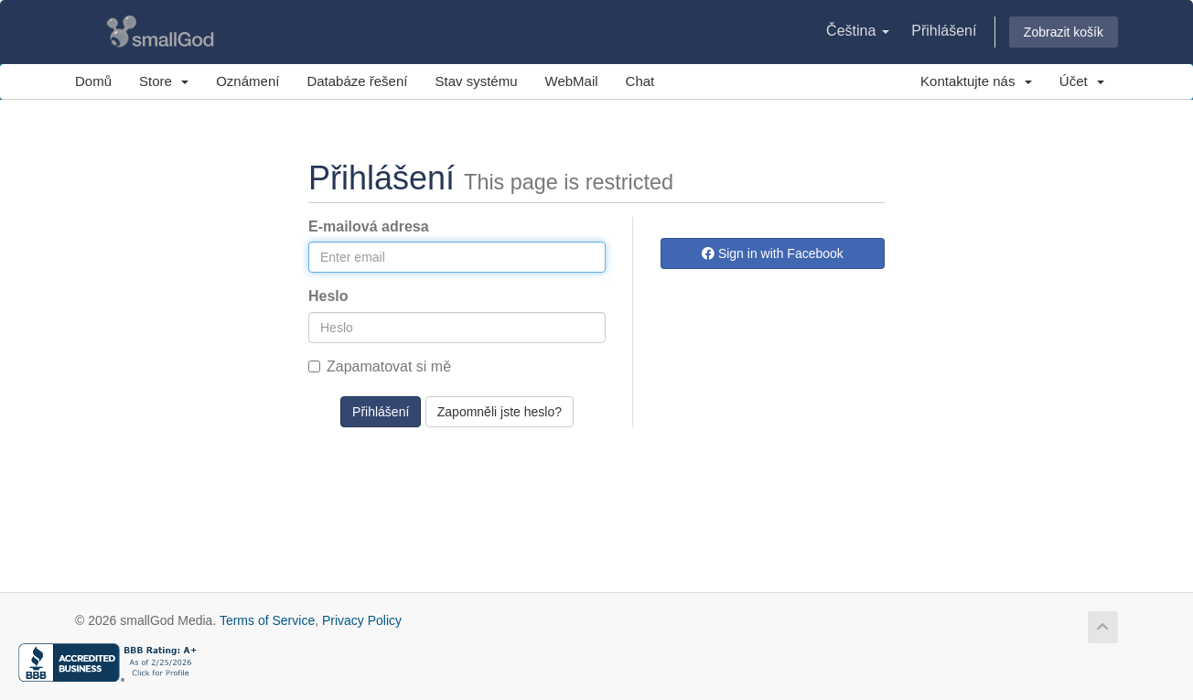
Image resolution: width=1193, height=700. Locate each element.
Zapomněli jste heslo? (499, 411)
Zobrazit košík (1063, 32)
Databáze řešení (356, 81)
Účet (1081, 81)
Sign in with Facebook (773, 253)
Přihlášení (943, 30)
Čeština (857, 30)
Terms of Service (267, 620)
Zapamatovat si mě (379, 366)
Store (163, 81)
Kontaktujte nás (976, 81)
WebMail (571, 81)
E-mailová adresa (368, 226)
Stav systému (476, 81)
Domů (93, 81)
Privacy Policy (362, 620)
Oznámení (247, 81)
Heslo (328, 296)
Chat (640, 81)
